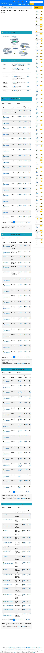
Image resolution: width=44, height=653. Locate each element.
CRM (37, 35)
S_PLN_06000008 (6, 420)
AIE (25, 110)
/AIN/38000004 (6, 162)
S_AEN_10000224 (6, 352)
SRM (37, 227)
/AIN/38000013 (6, 212)
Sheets (23, 228)
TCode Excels (27, 3)
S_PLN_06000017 (6, 465)
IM (37, 74)
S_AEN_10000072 (6, 324)
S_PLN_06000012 (6, 442)
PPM (37, 193)
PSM (26, 469)
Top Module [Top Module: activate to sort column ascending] (24, 107)
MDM (37, 164)
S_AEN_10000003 (6, 280)
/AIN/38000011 (6, 201)
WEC (37, 237)
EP (37, 50)
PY (37, 206)
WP (37, 239)
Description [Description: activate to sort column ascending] (12, 107)
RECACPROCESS (7, 594)
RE (14, 86)
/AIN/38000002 (6, 151)
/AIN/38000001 (6, 145)
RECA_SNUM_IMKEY (8, 519)
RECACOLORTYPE (7, 584)
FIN (37, 56)
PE (37, 178)
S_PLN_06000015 (6, 459)
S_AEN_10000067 (6, 319)
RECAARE (6, 547)
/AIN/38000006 (6, 173)
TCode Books (23, 3)
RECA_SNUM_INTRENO (7, 526)
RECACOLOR (6, 580)
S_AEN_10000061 (6, 308)
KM (37, 154)
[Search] (36, 2)
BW (37, 24)
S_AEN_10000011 (6, 291)
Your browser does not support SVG (16, 46)
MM (36, 168)
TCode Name (19, 3)
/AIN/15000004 (6, 128)
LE (37, 157)
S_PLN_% (15, 73)
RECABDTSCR (7, 551)
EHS (26, 424)
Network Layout (6, 36)
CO (36, 31)
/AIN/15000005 (6, 134)
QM (37, 209)
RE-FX (15, 82)
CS (37, 38)
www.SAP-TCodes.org (15, 649)
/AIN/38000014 (6, 218)
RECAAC (5, 530)
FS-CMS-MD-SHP (20, 393)
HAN (37, 67)
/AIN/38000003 (6, 156)
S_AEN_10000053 (6, 302)
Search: (24, 103)
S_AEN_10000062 (6, 313)
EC (37, 43)
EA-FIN (15, 90)
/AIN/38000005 (6, 167)
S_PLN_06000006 (6, 409)
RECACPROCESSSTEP (8, 605)
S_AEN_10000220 (6, 330)
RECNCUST (6, 272)
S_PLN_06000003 (6, 392)
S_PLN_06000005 (6, 403)
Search (31, 4)
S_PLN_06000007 (6, 415)
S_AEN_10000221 (6, 336)
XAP (37, 244)
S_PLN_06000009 (6, 426)
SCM (37, 216)
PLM (37, 182)
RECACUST (6, 262)
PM (37, 185)
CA (25, 385)
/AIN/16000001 (6, 140)
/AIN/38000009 (6, 190)
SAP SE (15, 652)
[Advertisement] (16, 22)
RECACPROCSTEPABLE (7, 615)
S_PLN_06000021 (6, 487)
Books (18, 228)
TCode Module (10, 3)
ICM (36, 71)
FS (25, 391)
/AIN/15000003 (6, 123)
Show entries (6, 103)
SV (37, 230)
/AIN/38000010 (6, 195)
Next (29, 222)
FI (37, 53)
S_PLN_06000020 (6, 481)
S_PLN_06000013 (6, 448)
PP (36, 189)
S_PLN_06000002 (6, 387)
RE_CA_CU (16, 68)
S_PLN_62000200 (8, 7)
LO (37, 159)
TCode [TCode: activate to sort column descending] (4, 107)
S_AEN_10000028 (6, 297)
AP (37, 17)
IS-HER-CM (37, 108)
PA (25, 380)
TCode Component (15, 2)
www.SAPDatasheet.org (20, 647)
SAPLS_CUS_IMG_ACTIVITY (19, 64)
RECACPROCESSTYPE (8, 609)
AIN (30, 110)
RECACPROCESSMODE (8, 601)
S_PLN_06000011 (6, 437)
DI (37, 40)
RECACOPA (6, 588)
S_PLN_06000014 (6, 454)
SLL (36, 223)
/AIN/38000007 (6, 179)
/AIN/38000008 (6, 184)
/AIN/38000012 (6, 206)
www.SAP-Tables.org (11, 647)
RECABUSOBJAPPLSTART (8, 563)
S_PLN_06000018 (6, 470)
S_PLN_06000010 (6, 431)
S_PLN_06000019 (6, 476)
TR (37, 232)
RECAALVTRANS (6, 252)
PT (37, 203)
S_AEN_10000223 (6, 347)
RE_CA (15, 76)
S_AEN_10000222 (6, 341)
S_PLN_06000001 (6, 381)
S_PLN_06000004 (6, 398)
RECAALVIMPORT (6, 246)
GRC (37, 63)
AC (37, 11)
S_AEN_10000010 (6, 285)
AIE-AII (20, 110)
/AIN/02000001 (6, 112)
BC (36, 21)
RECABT (5, 556)
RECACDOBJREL (7, 574)
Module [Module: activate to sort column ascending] (19, 107)
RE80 (5, 514)
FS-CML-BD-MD (20, 465)
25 (26, 222)
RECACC (5, 256)
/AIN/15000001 (6, 117)
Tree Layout (13, 36)
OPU (37, 172)
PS (37, 196)
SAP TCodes (4, 3)
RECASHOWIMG (6, 267)
